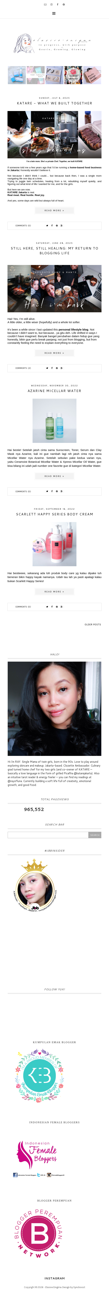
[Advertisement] (54, 951)
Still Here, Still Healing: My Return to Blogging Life (54, 250)
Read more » (54, 210)
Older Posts (93, 624)
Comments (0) (23, 225)
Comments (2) (23, 368)
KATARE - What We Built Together (54, 103)
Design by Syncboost (73, 1287)
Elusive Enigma (53, 1287)
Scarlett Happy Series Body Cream (54, 514)
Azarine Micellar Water (54, 390)
